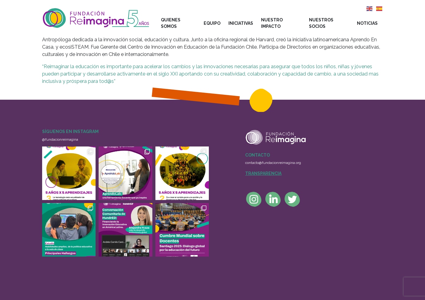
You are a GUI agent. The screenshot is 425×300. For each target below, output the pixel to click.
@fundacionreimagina (60, 139)
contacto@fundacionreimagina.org (273, 163)
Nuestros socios (321, 23)
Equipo (212, 23)
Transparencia (263, 173)
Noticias (367, 23)
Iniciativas (240, 23)
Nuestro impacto (272, 23)
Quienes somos (170, 23)
